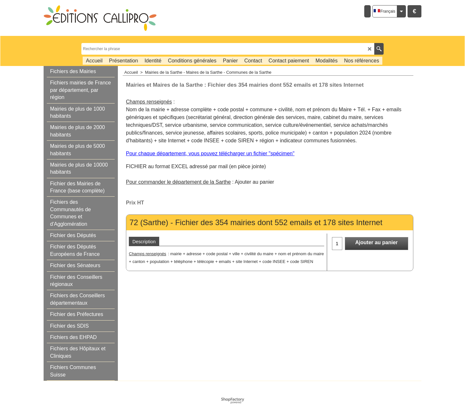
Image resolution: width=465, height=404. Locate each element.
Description (144, 241)
